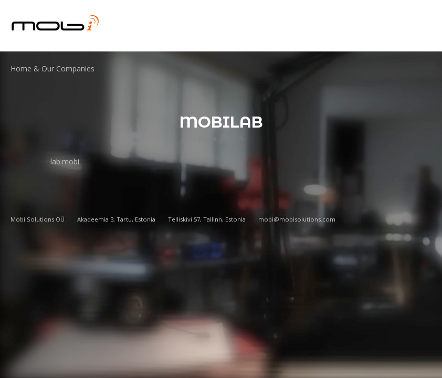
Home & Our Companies (52, 69)
